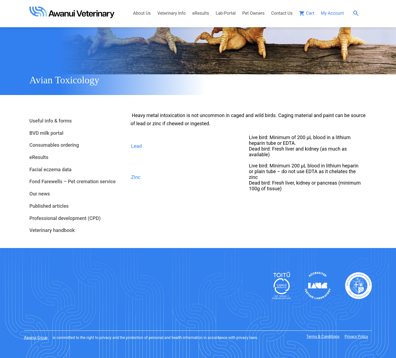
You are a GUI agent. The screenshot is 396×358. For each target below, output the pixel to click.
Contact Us (282, 13)
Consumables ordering (54, 145)
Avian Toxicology (64, 80)
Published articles (49, 206)
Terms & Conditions (322, 336)
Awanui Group (36, 337)
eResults (200, 13)
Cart (310, 13)
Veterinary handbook (52, 230)
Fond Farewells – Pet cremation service (72, 181)
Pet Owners (253, 13)
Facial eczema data (50, 169)
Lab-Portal (226, 13)
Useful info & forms (50, 121)
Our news (39, 194)
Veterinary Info (171, 13)
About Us (142, 13)
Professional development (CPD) (65, 218)
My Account (332, 13)
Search (357, 13)
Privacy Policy (356, 336)
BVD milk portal (46, 133)
